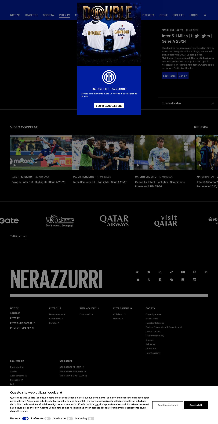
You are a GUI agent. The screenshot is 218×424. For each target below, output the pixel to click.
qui (96, 404)
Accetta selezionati (168, 405)
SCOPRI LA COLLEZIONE (109, 105)
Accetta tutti (196, 405)
